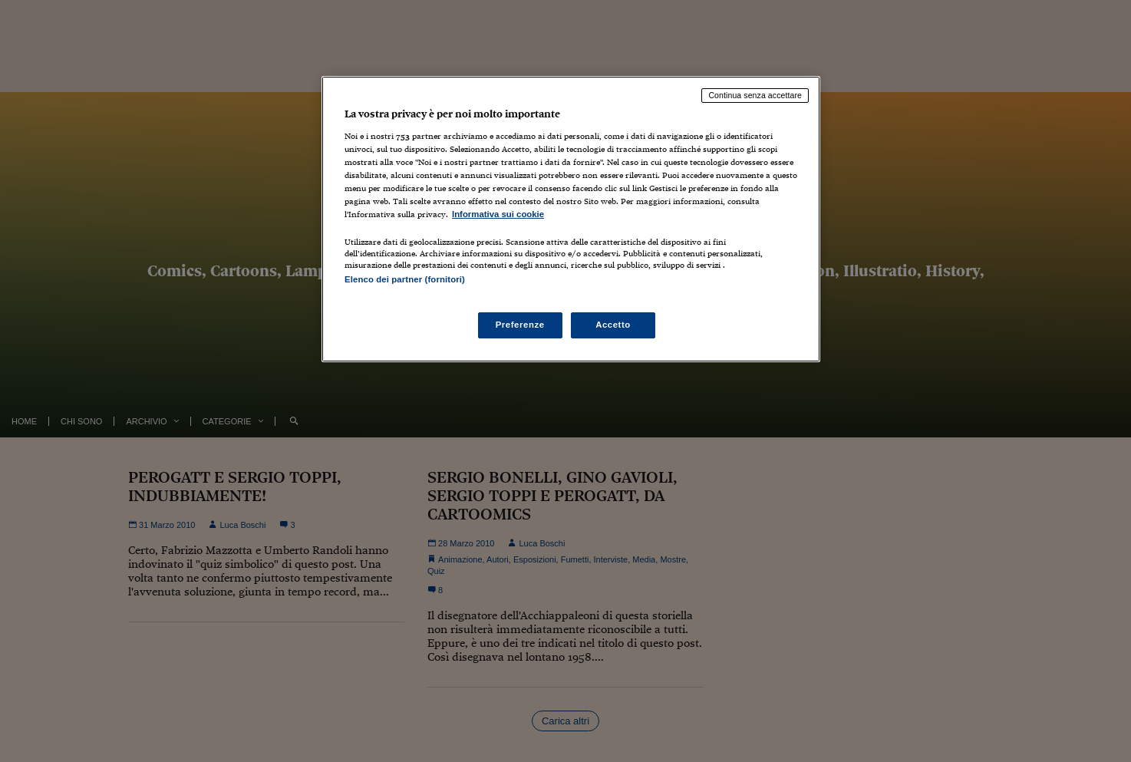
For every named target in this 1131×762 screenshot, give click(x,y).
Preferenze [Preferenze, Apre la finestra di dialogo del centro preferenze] (520, 324)
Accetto (613, 324)
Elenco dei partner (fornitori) (405, 279)
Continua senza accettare (755, 95)
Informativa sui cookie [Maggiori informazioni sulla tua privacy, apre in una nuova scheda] (498, 214)
